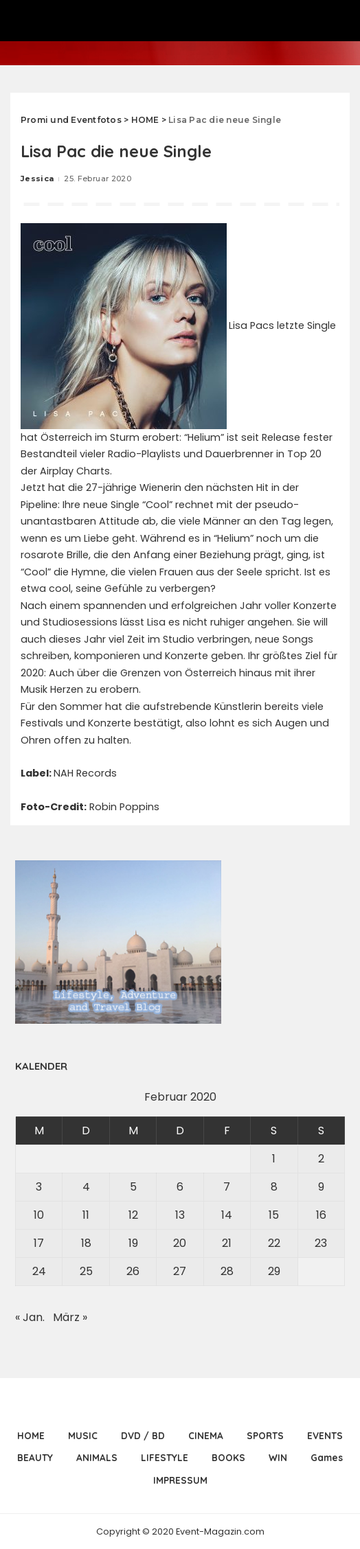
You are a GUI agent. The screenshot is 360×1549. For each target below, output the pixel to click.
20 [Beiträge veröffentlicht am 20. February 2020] (179, 1243)
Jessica (37, 178)
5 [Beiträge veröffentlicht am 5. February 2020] (133, 1187)
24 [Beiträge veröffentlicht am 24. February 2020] (39, 1271)
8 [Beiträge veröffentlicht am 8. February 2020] (274, 1187)
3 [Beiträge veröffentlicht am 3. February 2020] (39, 1187)
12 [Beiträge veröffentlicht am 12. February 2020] (133, 1215)
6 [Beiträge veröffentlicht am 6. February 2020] (180, 1187)
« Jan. (30, 1317)
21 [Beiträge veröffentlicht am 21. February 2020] (227, 1243)
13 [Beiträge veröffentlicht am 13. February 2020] (180, 1215)
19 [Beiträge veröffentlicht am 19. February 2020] (133, 1243)
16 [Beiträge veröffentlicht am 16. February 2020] (321, 1215)
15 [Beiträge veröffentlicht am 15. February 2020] (274, 1215)
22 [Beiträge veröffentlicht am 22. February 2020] (274, 1243)
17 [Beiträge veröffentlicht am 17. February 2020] (39, 1243)
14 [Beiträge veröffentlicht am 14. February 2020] (226, 1215)
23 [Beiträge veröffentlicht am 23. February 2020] (321, 1243)
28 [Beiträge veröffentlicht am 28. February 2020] (227, 1271)
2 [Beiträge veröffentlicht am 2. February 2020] (321, 1159)
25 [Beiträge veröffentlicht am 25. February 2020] (86, 1271)
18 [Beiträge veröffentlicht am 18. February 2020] (86, 1243)
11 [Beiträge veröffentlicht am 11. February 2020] (85, 1215)
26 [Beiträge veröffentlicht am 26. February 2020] (132, 1271)
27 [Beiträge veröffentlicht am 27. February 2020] (179, 1271)
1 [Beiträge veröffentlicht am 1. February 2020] (273, 1159)
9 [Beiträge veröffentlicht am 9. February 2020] (321, 1187)
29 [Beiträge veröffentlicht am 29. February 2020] (274, 1271)
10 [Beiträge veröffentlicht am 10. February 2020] (39, 1215)
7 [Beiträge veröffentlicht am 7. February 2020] (226, 1187)
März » (70, 1317)
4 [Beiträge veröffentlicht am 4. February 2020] (86, 1187)
